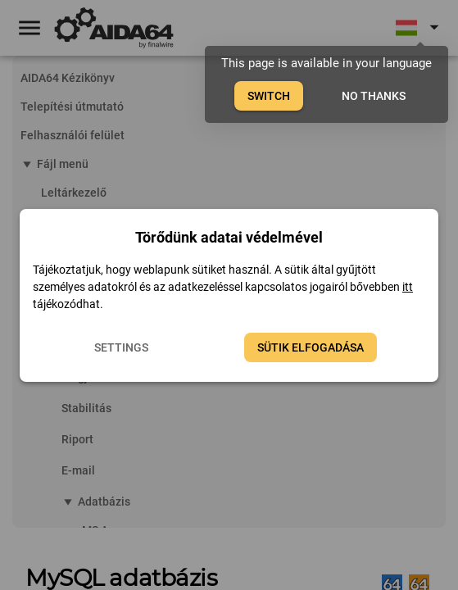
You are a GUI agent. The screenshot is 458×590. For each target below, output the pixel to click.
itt (407, 286)
